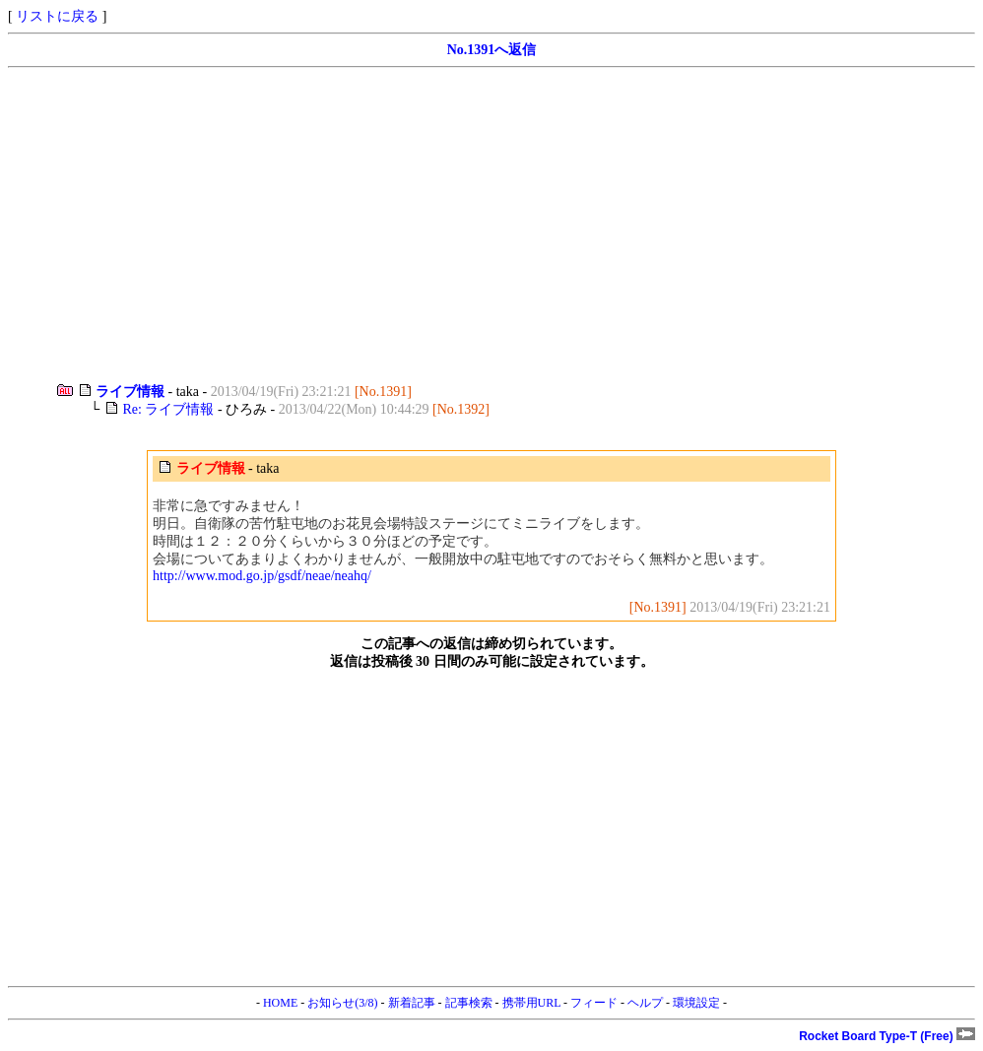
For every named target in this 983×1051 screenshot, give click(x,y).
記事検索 (468, 1003)
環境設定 (696, 1003)
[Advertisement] (491, 225)
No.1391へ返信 (492, 49)
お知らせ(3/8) (342, 1003)
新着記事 (411, 1003)
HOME (280, 1003)
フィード (594, 1003)
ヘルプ (645, 1003)
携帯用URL (531, 1003)
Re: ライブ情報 (168, 409)
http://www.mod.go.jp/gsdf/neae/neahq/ (262, 575)
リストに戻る (57, 16)
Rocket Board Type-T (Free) (887, 1036)
